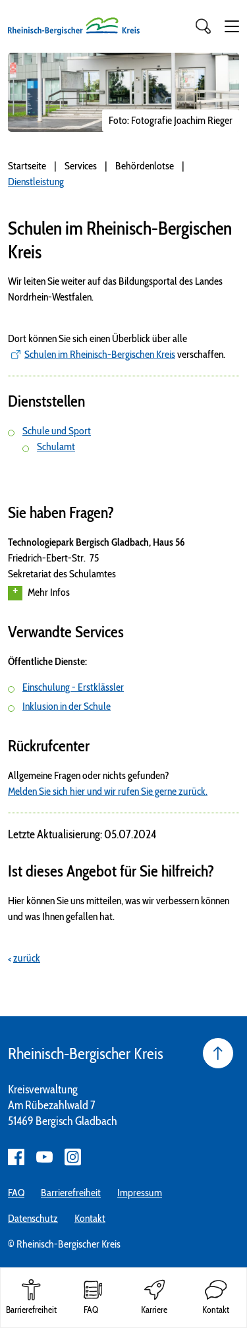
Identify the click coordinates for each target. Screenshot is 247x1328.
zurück (26, 958)
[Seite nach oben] (218, 1053)
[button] (232, 26)
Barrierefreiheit (71, 1192)
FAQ (16, 1192)
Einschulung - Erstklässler (73, 687)
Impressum (139, 1192)
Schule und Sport (56, 430)
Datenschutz (33, 1218)
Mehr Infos (39, 593)
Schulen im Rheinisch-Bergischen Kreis (99, 354)
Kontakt (89, 1218)
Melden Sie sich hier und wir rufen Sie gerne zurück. (107, 791)
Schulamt (56, 446)
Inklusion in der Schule (66, 706)
